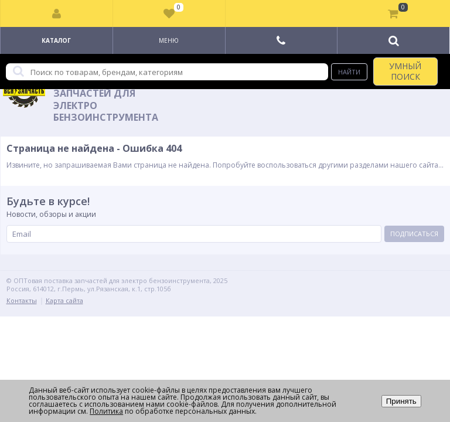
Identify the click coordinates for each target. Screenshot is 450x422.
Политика (106, 411)
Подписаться (414, 233)
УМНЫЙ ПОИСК (405, 71)
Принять (401, 401)
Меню (169, 40)
